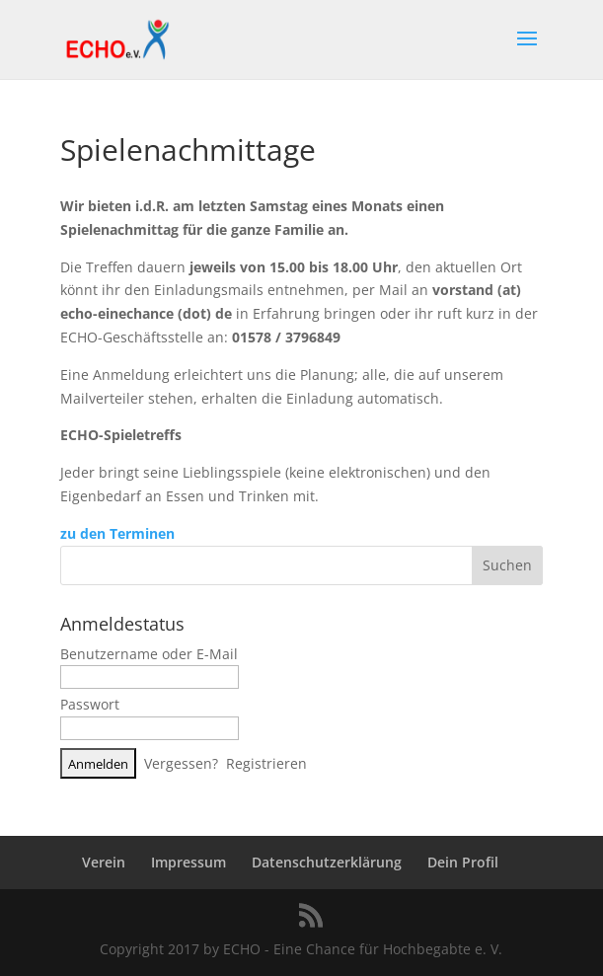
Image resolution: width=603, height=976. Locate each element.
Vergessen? (181, 763)
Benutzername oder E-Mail (149, 653)
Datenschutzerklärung (327, 862)
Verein (103, 862)
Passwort (89, 704)
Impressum (188, 862)
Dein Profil (462, 862)
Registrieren (266, 763)
